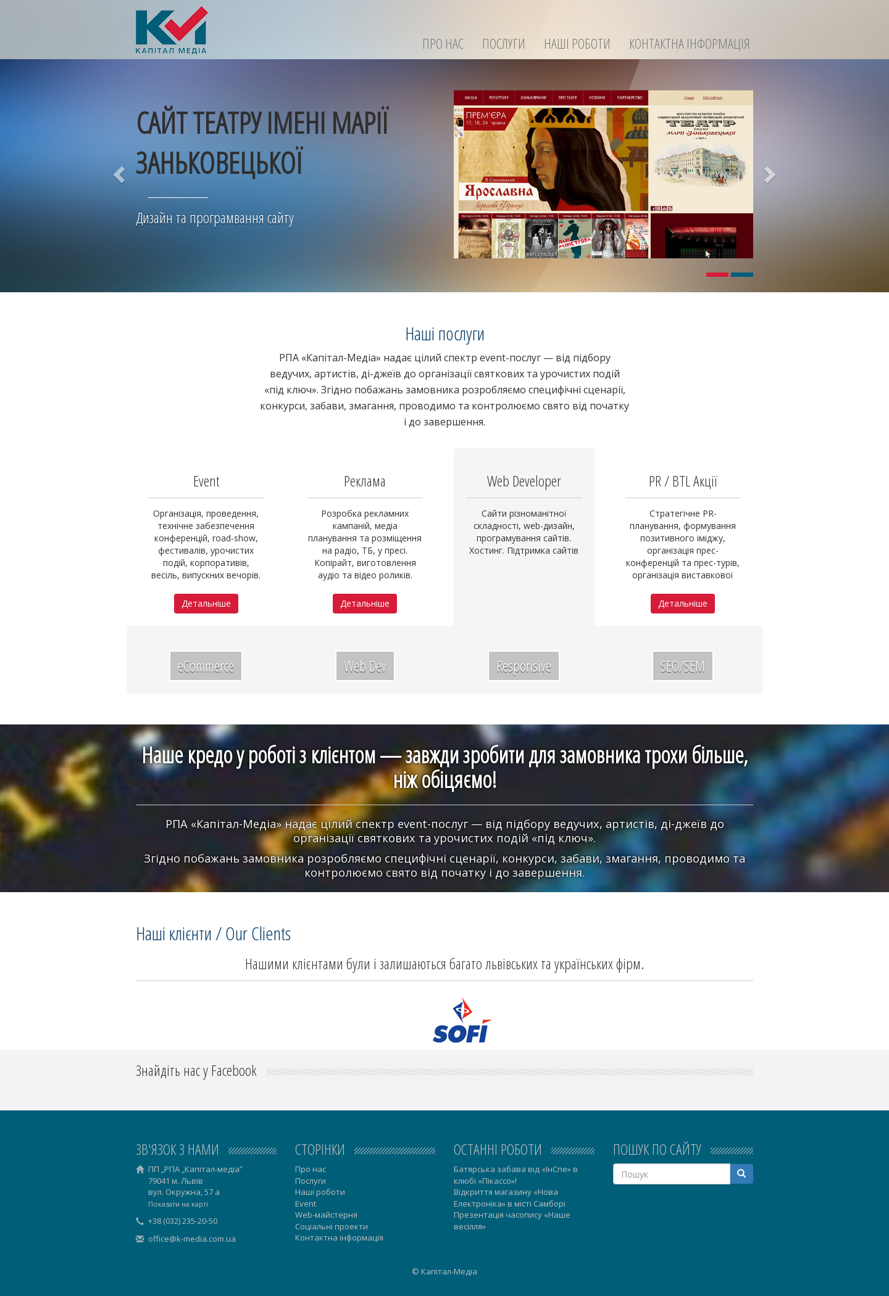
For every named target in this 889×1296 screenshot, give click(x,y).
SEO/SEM (683, 665)
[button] (120, 174)
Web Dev (365, 665)
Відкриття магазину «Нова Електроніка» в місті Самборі (510, 1197)
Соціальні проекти (331, 1226)
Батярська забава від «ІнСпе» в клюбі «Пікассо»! (516, 1174)
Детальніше (206, 603)
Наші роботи (577, 43)
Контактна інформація (689, 43)
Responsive (523, 665)
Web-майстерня (326, 1214)
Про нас (443, 43)
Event (305, 1203)
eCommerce (206, 665)
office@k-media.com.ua (192, 1238)
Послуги (503, 43)
